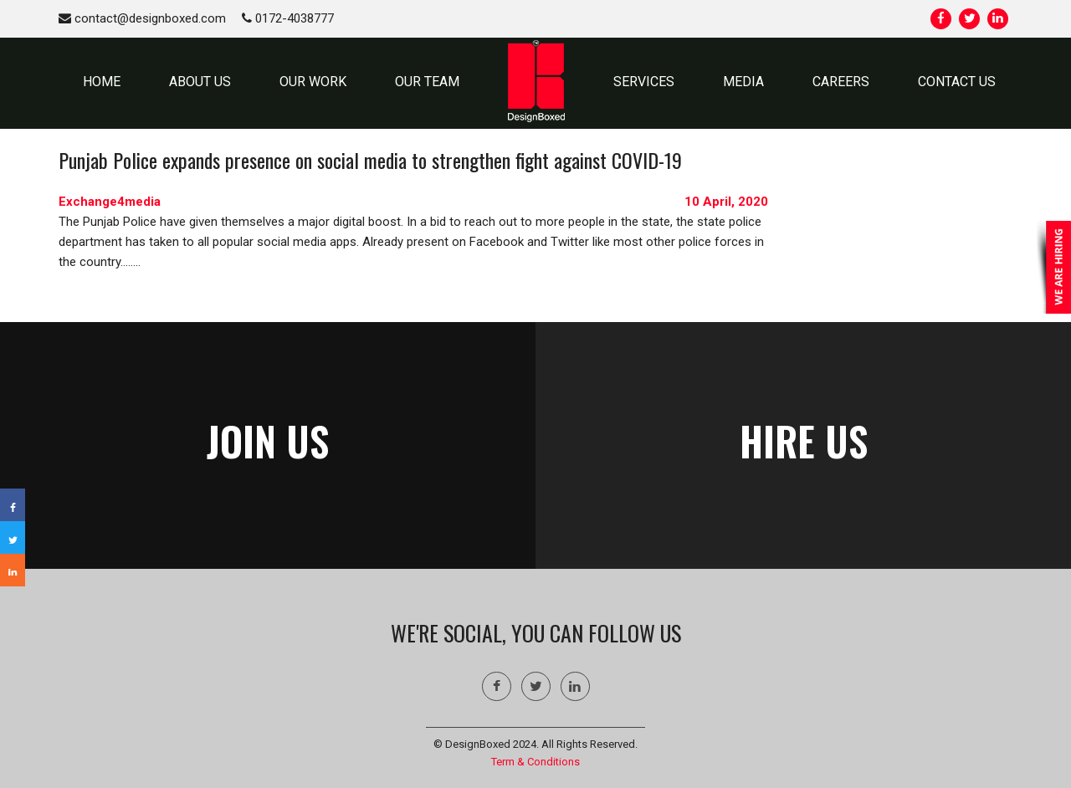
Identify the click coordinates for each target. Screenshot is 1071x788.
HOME (101, 82)
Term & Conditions (535, 761)
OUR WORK (312, 82)
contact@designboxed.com (142, 18)
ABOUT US (200, 82)
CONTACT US (957, 82)
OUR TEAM (427, 82)
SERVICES (643, 82)
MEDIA (743, 82)
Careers (840, 82)
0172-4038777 (288, 18)
